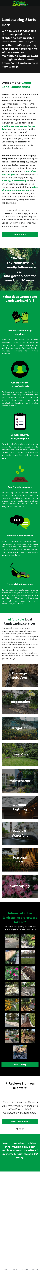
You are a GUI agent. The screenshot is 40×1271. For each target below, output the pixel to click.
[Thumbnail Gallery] (12, 941)
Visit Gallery (20, 1064)
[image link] (20, 3)
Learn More (20, 234)
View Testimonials (20, 1121)
